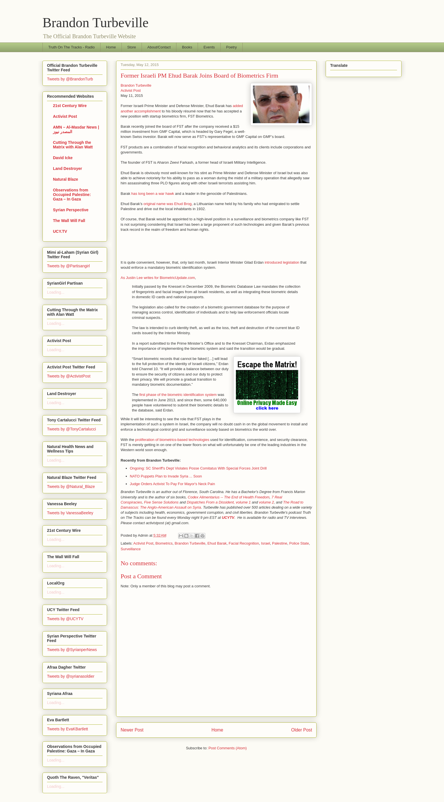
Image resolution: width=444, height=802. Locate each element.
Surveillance (131, 549)
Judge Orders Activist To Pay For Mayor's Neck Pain (172, 484)
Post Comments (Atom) (227, 748)
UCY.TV (60, 231)
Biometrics (164, 543)
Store (131, 47)
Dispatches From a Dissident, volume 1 (219, 502)
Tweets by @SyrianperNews (72, 649)
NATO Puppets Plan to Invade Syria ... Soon (166, 476)
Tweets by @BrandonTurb (70, 79)
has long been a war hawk (152, 193)
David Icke (62, 157)
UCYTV (228, 517)
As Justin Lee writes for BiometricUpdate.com (158, 278)
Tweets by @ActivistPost (68, 376)
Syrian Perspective (70, 210)
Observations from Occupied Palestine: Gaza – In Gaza (72, 194)
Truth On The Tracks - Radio (71, 47)
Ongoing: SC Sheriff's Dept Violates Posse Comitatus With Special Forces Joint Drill (198, 468)
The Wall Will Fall (69, 220)
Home (111, 47)
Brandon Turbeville (95, 22)
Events (209, 47)
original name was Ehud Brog (168, 204)
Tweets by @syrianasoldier (71, 676)
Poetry (231, 47)
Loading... (56, 292)
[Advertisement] (187, 245)
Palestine (279, 543)
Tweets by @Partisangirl (68, 266)
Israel (265, 543)
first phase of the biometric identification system (178, 395)
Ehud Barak (217, 543)
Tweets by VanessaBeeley (70, 513)
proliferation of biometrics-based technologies (172, 440)
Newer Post (132, 730)
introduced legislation (282, 262)
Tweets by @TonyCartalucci (71, 429)
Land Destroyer (67, 168)
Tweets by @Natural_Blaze (71, 486)
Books (187, 47)
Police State (299, 543)
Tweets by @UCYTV (65, 619)
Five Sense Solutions (161, 502)
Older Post (301, 730)
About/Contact (158, 47)
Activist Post (131, 90)
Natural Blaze (65, 179)
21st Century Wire (70, 105)
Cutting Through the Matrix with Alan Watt (73, 144)
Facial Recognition (244, 543)
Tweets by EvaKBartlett (67, 729)
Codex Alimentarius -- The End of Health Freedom (229, 497)
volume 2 (266, 502)
